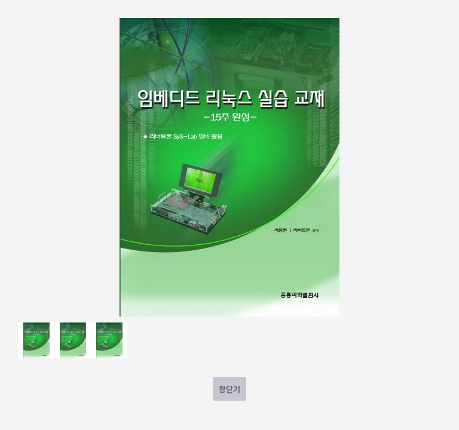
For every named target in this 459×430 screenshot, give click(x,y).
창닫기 (229, 389)
